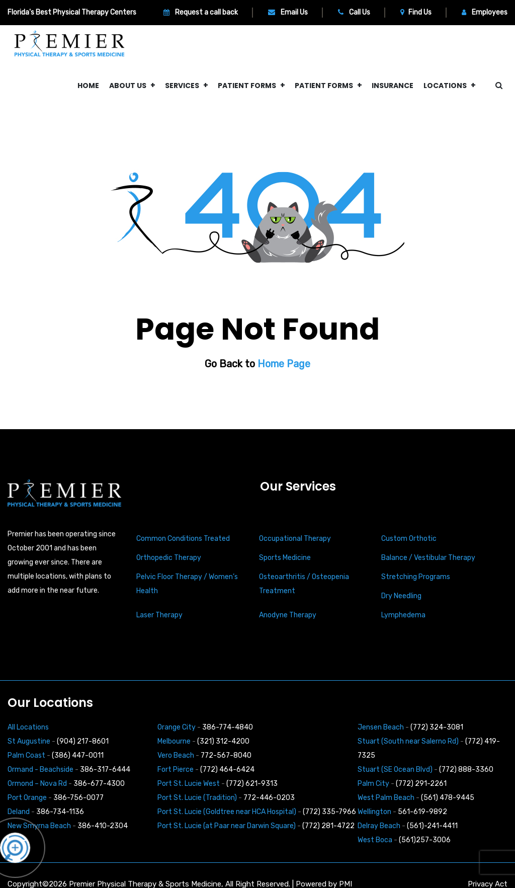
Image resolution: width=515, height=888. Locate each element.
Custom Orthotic (409, 538)
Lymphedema (403, 615)
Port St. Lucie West (188, 783)
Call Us (354, 12)
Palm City (373, 783)
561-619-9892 (422, 812)
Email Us (288, 12)
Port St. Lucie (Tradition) (197, 797)
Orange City (176, 727)
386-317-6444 (105, 769)
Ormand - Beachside (40, 769)
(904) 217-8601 (83, 741)
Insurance (392, 85)
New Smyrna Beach (39, 826)
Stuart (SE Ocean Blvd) (395, 769)
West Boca (375, 840)
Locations (445, 85)
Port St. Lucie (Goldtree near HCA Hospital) (226, 812)
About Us (127, 85)
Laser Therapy (159, 615)
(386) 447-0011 (78, 755)
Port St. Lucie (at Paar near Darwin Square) (226, 826)
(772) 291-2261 (421, 783)
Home (88, 85)
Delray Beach (379, 826)
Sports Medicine (285, 557)
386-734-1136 (60, 812)
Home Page (284, 364)
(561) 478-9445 (447, 797)
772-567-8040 (226, 755)
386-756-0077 (78, 797)
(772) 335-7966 (329, 812)
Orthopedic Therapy (168, 557)
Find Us (416, 12)
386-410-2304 (102, 826)
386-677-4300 (99, 783)
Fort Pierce (175, 769)
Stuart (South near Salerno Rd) (408, 741)
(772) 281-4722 (328, 826)
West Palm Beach (386, 797)
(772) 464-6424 (227, 769)
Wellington (374, 812)
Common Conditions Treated (183, 538)
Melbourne (174, 741)
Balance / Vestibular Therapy (428, 557)
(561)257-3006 (425, 840)
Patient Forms (247, 85)
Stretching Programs (415, 577)
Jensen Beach (381, 727)
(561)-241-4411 (432, 826)
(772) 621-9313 (252, 783)
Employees (484, 12)
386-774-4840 (227, 727)
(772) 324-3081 (436, 727)
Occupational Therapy (295, 538)
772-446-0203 (269, 797)
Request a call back (200, 12)
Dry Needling (401, 596)
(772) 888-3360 (466, 769)
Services (182, 85)
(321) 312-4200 (223, 741)
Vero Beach (175, 755)
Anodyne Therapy (287, 615)
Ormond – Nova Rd (37, 783)
